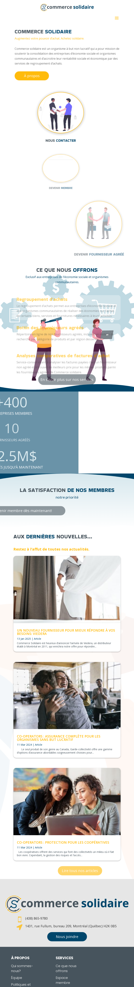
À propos (39, 72)
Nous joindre (67, 920)
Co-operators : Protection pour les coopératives (63, 842)
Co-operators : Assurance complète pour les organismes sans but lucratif (58, 738)
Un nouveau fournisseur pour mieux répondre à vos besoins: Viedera (66, 632)
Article (37, 638)
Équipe (16, 961)
